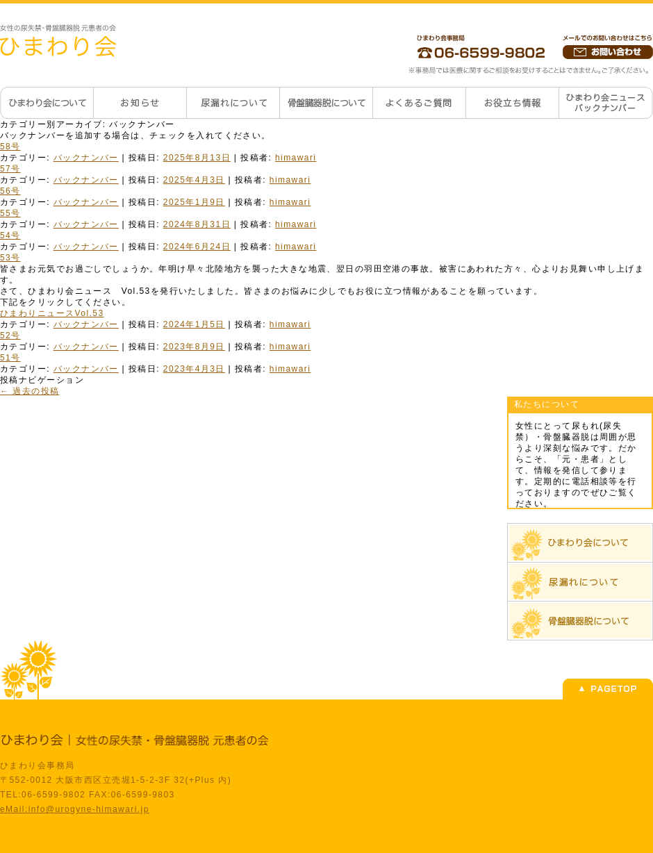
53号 (10, 258)
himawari (296, 158)
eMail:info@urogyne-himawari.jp (74, 809)
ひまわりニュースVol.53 (52, 313)
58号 (10, 146)
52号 (10, 335)
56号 (10, 191)
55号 (10, 213)
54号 (10, 235)
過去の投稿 (29, 391)
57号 (10, 169)
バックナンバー (86, 158)
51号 (10, 358)
